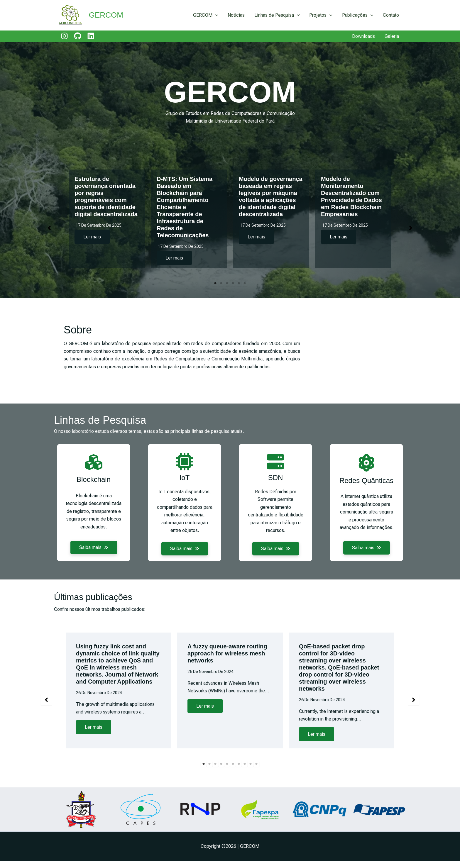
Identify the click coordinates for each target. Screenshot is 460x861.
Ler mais (92, 237)
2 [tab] (221, 283)
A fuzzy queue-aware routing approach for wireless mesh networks (227, 670)
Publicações (358, 15)
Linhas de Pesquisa (277, 15)
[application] (216, 15)
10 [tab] (256, 781)
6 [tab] (245, 283)
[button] (49, 227)
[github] (77, 36)
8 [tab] (245, 781)
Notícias (237, 15)
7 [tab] (239, 781)
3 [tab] (227, 283)
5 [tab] (239, 283)
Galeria (392, 36)
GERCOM (106, 15)
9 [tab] (250, 781)
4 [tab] (233, 283)
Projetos (321, 15)
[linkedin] (91, 36)
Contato (391, 15)
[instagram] (64, 36)
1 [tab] (215, 283)
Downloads (363, 36)
